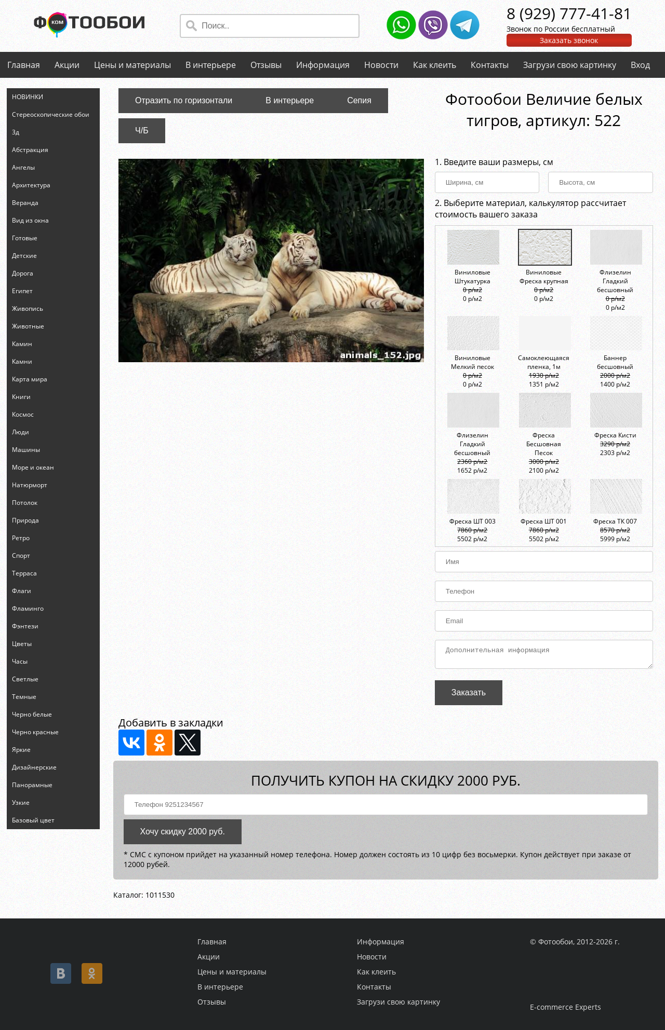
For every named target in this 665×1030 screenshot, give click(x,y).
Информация (323, 65)
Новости (381, 65)
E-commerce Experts (565, 1007)
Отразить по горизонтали (183, 100)
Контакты (490, 65)
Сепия (359, 100)
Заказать (468, 695)
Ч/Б (142, 130)
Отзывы (266, 65)
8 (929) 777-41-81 (569, 13)
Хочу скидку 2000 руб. (182, 834)
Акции (67, 65)
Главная (23, 65)
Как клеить (434, 65)
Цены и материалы (132, 65)
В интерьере (210, 65)
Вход (640, 65)
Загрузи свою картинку (569, 65)
